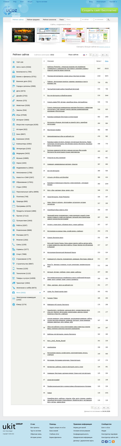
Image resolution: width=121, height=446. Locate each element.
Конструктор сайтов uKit (110, 437)
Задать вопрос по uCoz (57, 427)
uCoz (13, 426)
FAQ (14, 2)
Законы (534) (19, 110)
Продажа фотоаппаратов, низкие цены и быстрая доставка (66, 76)
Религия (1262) (20, 239)
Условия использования (81, 431)
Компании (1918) (20, 139)
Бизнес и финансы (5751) (24, 76)
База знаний (53, 431)
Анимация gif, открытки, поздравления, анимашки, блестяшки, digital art (70, 259)
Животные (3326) (21, 105)
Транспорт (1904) (21, 283)
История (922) (19, 129)
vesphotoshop (51, 347)
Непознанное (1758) (22, 172)
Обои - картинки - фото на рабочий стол (60, 285)
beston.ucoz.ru (104, 47)
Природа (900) (20, 201)
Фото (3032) (19, 292)
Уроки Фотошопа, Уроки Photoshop (58, 197)
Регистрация (101, 2)
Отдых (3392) (19, 187)
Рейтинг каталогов (49, 19)
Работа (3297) (19, 225)
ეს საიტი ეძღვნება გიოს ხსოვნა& (57, 177)
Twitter (109, 441)
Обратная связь (36, 434)
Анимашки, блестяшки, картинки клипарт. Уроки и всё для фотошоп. (69, 373)
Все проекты (35, 427)
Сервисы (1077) (20, 249)
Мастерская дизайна (54, 130)
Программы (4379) (21, 206)
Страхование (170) (21, 259)
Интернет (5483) (20, 119)
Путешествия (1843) (22, 220)
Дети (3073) (18, 91)
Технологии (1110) (21, 273)
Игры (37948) (19, 115)
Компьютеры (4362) (22, 143)
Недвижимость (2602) (22, 167)
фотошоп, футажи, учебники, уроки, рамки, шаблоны (64, 272)
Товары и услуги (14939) (23, 278)
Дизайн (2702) (19, 95)
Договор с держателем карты (83, 441)
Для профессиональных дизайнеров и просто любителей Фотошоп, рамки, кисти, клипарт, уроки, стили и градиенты (69, 278)
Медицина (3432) (21, 153)
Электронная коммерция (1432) (24, 298)
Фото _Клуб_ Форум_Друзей (56, 341)
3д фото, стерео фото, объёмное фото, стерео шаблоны (65, 224)
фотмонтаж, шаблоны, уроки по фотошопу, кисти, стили (65, 367)
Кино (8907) (18, 134)
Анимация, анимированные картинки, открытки (62, 164)
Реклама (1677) (20, 235)
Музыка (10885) (20, 158)
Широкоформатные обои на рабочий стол (60, 136)
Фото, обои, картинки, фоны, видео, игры (60, 190)
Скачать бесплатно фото (55, 237)
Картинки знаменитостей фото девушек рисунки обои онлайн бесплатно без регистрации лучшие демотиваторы (67, 151)
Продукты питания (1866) (24, 211)
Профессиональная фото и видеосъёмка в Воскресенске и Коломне (69, 386)
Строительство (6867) (22, 263)
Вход (91, 2)
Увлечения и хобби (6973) (24, 287)
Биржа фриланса (55, 437)
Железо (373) (19, 100)
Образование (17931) (22, 182)
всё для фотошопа (53, 171)
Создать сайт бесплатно (99, 10)
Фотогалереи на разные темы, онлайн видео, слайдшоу (65, 231)
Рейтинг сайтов (18, 19)
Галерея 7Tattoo (52, 298)
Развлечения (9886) (22, 230)
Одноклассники (113, 441)
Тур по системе (41, 2)
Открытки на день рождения (56, 158)
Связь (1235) (19, 244)
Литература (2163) (21, 148)
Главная (6, 2)
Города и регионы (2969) (24, 86)
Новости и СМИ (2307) (23, 177)
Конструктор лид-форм (109, 434)
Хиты (106, 61)
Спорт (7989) (19, 254)
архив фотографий (53, 380)
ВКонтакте (103, 441)
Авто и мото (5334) (21, 67)
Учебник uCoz (54, 434)
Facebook (106, 441)
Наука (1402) (19, 163)
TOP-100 (17, 62)
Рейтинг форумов (33, 19)
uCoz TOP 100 (12, 11)
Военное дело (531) (22, 81)
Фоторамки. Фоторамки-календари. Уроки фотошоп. (64, 360)
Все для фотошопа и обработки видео (59, 95)
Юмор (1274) (19, 304)
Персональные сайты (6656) (25, 191)
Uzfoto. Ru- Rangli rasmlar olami (57, 291)
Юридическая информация (82, 437)
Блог (22, 2)
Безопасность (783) (22, 71)
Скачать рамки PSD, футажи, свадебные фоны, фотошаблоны (67, 102)
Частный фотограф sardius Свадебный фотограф (63, 89)
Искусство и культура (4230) (25, 124)
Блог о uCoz (106, 427)
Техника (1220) (20, 268)
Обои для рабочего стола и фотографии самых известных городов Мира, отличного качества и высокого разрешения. (68, 327)
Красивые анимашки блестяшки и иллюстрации (62, 117)
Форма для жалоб (79, 427)
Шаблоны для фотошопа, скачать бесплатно (61, 334)
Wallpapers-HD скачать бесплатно (58, 304)
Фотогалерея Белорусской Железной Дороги (61, 252)
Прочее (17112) (20, 215)
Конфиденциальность (81, 434)
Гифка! (49, 393)
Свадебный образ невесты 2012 (57, 210)
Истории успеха (36, 437)
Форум (30, 2)
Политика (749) (20, 196)
